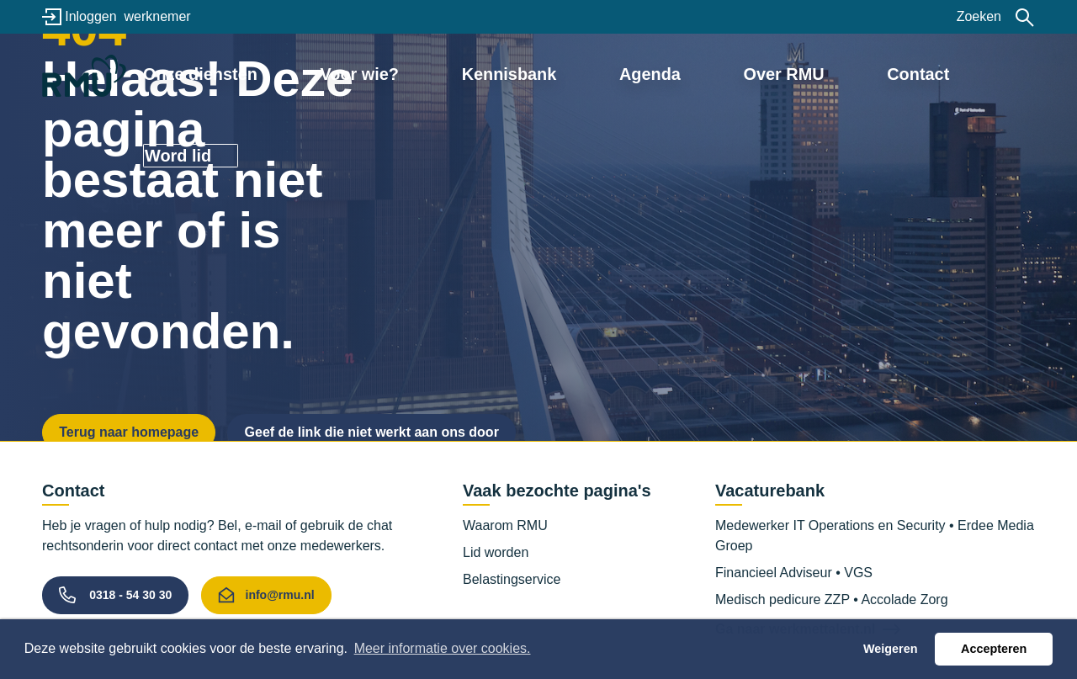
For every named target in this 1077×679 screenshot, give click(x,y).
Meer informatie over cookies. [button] (442, 648)
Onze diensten (297, 73)
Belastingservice (512, 579)
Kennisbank (538, 73)
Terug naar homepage (129, 432)
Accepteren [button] (994, 648)
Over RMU (747, 73)
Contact (850, 73)
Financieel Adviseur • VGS (794, 572)
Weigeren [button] (890, 648)
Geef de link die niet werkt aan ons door (372, 432)
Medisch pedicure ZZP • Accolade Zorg (831, 599)
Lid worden (495, 552)
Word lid (963, 73)
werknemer (157, 16)
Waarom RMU (505, 525)
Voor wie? (422, 73)
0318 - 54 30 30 (130, 595)
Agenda (646, 73)
